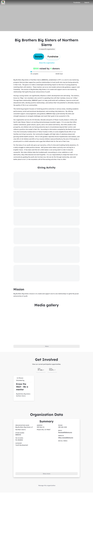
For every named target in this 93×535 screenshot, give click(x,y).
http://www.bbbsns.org (65, 437)
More (46, 346)
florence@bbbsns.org (65, 432)
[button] (23, 388)
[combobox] (41, 370)
